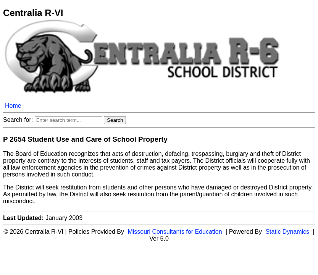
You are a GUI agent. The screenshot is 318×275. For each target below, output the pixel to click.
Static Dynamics (287, 231)
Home (13, 105)
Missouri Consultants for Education (175, 231)
